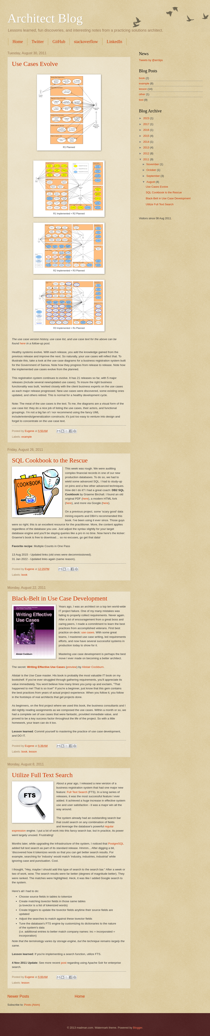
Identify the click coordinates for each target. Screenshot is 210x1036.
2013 (146, 147)
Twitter (38, 41)
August (151, 181)
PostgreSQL (116, 843)
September (153, 175)
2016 (146, 129)
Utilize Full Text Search (42, 774)
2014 (146, 141)
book (24, 574)
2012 (146, 153)
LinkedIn (114, 41)
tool (141, 99)
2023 (146, 118)
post (63, 962)
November (153, 164)
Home (18, 41)
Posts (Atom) (32, 1004)
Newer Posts (18, 996)
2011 (146, 159)
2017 (146, 124)
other (142, 94)
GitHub (58, 41)
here (23, 343)
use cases (87, 632)
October (151, 170)
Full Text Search (77, 792)
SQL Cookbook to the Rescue (50, 460)
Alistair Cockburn (93, 667)
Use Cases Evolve (35, 63)
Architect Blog (45, 18)
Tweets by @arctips (151, 60)
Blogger (137, 1027)
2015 (146, 135)
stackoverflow (86, 41)
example (26, 436)
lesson (33, 751)
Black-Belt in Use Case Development (59, 598)
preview (72, 667)
